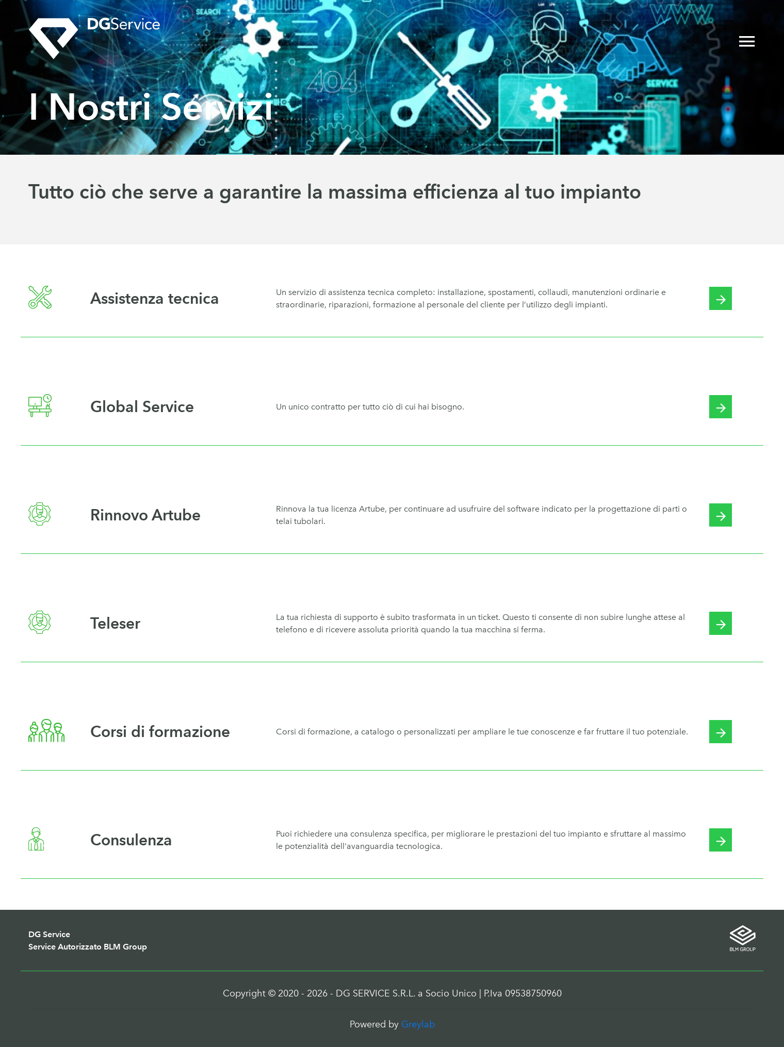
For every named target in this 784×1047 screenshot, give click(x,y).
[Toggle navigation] (747, 42)
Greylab (418, 1024)
